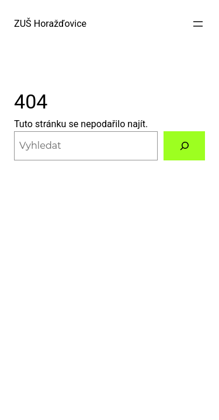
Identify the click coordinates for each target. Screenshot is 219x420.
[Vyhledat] (184, 145)
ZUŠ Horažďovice (50, 23)
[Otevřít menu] (198, 24)
